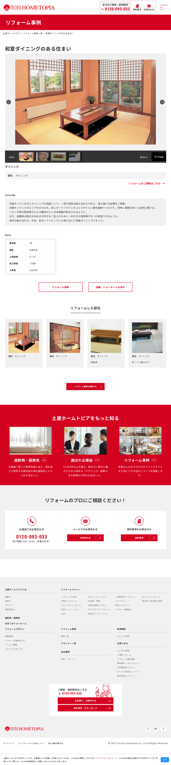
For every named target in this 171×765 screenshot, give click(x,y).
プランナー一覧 (68, 657)
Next (161, 102)
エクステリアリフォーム (99, 623)
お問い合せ (122, 657)
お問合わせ (91, 551)
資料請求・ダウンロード (128, 677)
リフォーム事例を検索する (92, 389)
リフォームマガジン (14, 642)
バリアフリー (121, 614)
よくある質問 (123, 664)
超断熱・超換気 (12, 631)
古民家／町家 (94, 614)
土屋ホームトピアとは (16, 603)
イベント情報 (11, 658)
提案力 (8, 610)
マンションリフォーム (71, 619)
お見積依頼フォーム (126, 681)
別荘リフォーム (122, 619)
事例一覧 (65, 650)
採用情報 (121, 642)
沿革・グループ (68, 672)
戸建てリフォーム (69, 614)
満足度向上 (10, 623)
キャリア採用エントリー (128, 685)
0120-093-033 (117, 9)
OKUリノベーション (97, 610)
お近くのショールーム (16, 637)
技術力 (8, 614)
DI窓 (63, 627)
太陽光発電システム (97, 619)
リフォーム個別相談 (126, 672)
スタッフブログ (13, 662)
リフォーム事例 (68, 642)
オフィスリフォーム (151, 610)
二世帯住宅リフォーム (125, 610)
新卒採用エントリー (126, 689)
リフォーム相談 (60, 287)
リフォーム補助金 (123, 623)
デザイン (9, 619)
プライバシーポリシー (106, 758)
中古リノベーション (70, 623)
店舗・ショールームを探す (110, 287)
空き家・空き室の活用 (152, 614)
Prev (10, 102)
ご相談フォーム (124, 668)
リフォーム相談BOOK (15, 654)
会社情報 (65, 665)
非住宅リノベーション (98, 627)
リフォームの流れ (69, 610)
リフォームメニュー (70, 603)
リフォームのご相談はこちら (147, 183)
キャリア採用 (123, 650)
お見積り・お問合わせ (92, 715)
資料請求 (145, 551)
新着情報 (9, 650)
